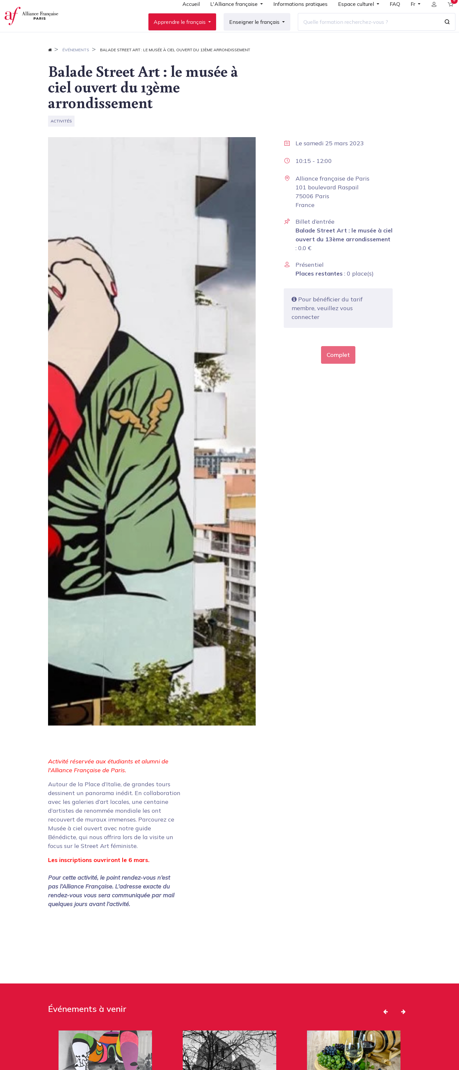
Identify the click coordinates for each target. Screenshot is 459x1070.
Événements (75, 70)
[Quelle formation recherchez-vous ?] (363, 32)
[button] (385, 1032)
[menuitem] (186, 17)
